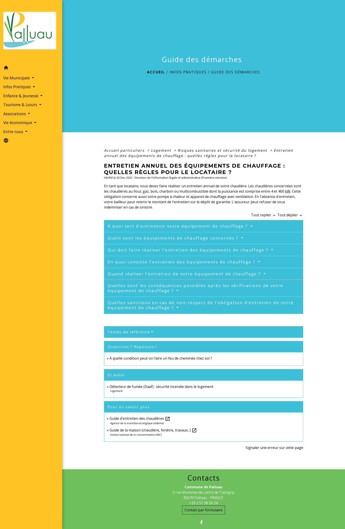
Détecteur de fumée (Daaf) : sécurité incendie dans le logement (162, 386)
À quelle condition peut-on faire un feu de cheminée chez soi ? (161, 358)
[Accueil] (31, 32)
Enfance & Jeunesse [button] (21, 95)
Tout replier (264, 215)
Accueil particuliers (125, 150)
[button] (31, 68)
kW (287, 191)
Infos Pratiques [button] (17, 86)
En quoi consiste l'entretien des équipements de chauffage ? (182, 262)
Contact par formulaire (204, 510)
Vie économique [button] (18, 122)
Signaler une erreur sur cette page (274, 447)
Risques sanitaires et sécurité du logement (223, 150)
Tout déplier (290, 215)
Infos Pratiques (188, 72)
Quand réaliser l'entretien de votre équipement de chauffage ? (185, 274)
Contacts (203, 478)
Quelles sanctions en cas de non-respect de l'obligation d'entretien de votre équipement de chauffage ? (201, 305)
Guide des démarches (235, 72)
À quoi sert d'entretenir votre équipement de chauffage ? (178, 226)
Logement (162, 150)
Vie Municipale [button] (17, 77)
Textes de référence (129, 331)
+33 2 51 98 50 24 (203, 502)
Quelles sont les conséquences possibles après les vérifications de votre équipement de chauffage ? (195, 288)
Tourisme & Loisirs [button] (20, 104)
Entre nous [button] (13, 131)
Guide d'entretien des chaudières (140, 418)
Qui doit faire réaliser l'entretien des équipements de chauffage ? (189, 250)
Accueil (156, 72)
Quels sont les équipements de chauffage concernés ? (174, 238)
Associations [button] (15, 113)
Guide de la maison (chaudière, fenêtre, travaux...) (153, 430)
